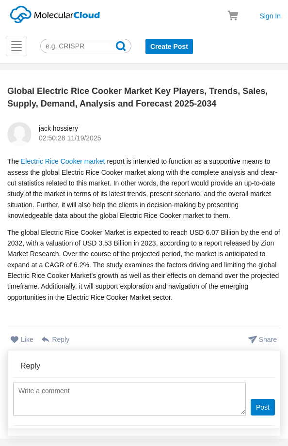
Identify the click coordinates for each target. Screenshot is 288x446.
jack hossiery (58, 128)
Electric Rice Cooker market (63, 161)
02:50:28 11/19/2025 (70, 138)
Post (263, 407)
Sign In (270, 16)
